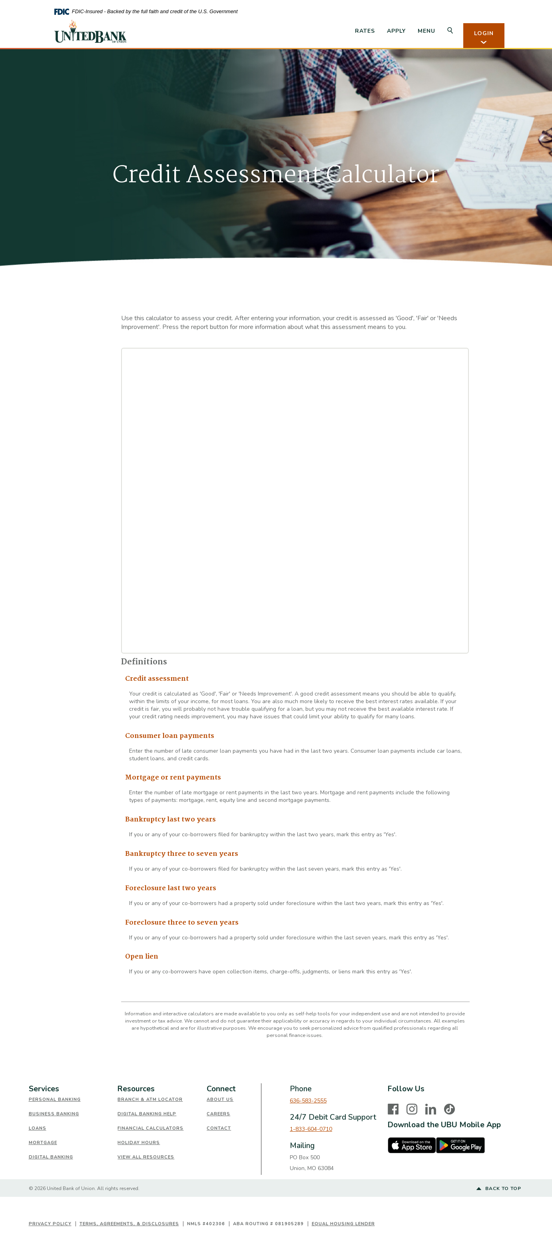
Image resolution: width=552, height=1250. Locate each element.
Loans (37, 1128)
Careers (218, 1114)
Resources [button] (136, 1089)
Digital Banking (51, 1157)
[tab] (73, 1089)
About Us (220, 1099)
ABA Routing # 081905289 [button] (268, 1224)
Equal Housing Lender (343, 1224)
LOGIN (484, 38)
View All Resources (146, 1157)
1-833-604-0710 (311, 1129)
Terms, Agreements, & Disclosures (129, 1224)
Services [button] (44, 1089)
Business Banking (54, 1114)
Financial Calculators (150, 1128)
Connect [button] (221, 1089)
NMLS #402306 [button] (206, 1224)
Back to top (498, 1188)
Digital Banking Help (147, 1114)
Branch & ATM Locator (150, 1099)
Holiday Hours (139, 1143)
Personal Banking (55, 1099)
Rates (365, 31)
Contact (219, 1128)
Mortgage (43, 1143)
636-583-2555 (308, 1100)
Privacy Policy (50, 1224)
